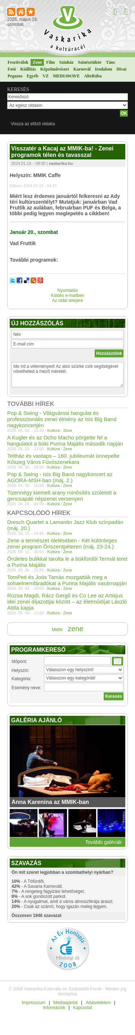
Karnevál (82, 69)
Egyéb (32, 75)
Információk (54, 1007)
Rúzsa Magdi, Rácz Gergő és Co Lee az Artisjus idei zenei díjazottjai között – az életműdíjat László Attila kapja (67, 601)
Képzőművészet (54, 69)
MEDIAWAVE (66, 75)
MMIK (57, 629)
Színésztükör (90, 62)
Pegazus (15, 75)
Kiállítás (28, 69)
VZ (45, 75)
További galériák (103, 842)
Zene (37, 62)
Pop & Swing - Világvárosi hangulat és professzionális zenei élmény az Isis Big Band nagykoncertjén (62, 419)
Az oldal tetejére (67, 300)
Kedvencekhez (31, 12)
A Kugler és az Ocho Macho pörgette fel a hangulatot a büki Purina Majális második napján (65, 440)
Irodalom (103, 69)
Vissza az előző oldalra (33, 123)
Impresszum (33, 1002)
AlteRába (93, 75)
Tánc (110, 62)
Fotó (12, 69)
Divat (121, 69)
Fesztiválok (18, 62)
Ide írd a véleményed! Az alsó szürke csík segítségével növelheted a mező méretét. (67, 374)
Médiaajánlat (65, 1002)
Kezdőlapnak (21, 12)
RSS (11, 12)
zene (75, 629)
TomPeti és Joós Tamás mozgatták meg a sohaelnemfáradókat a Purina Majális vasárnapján (67, 580)
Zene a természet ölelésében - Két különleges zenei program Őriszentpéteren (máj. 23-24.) (62, 543)
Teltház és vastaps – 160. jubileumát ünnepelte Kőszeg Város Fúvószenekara (63, 459)
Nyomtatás (67, 290)
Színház (66, 62)
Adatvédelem (98, 1002)
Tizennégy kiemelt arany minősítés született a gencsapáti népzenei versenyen (61, 495)
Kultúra (53, 430)
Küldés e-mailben (67, 295)
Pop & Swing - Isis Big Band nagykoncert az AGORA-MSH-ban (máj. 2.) (60, 477)
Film (50, 62)
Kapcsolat (82, 1007)
